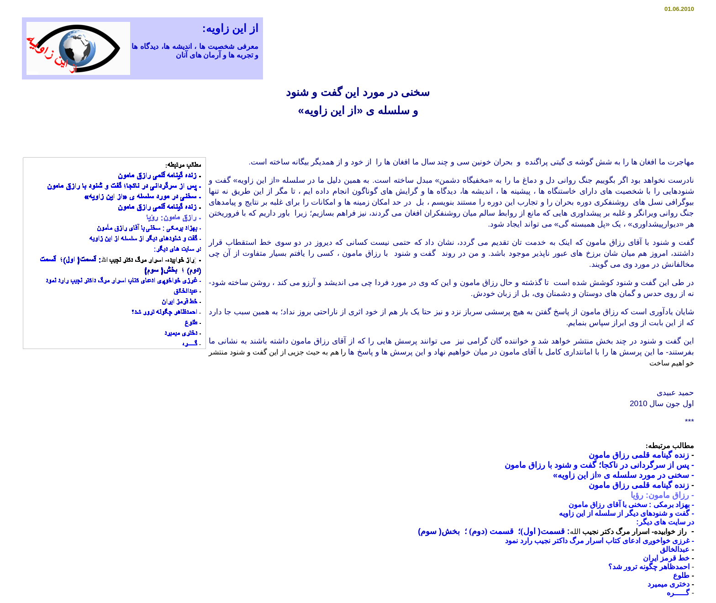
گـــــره (678, 593)
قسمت (500, 531)
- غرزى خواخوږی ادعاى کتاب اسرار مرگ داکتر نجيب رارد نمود (599, 541)
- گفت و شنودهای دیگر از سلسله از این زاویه (626, 513)
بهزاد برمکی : (669, 504)
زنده (681, 455)
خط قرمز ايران (666, 558)
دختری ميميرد (669, 584)
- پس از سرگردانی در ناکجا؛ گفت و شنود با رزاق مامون (599, 465)
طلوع (681, 575)
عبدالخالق (675, 549)
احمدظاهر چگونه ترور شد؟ (649, 567)
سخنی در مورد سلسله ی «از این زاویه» (623, 475)
